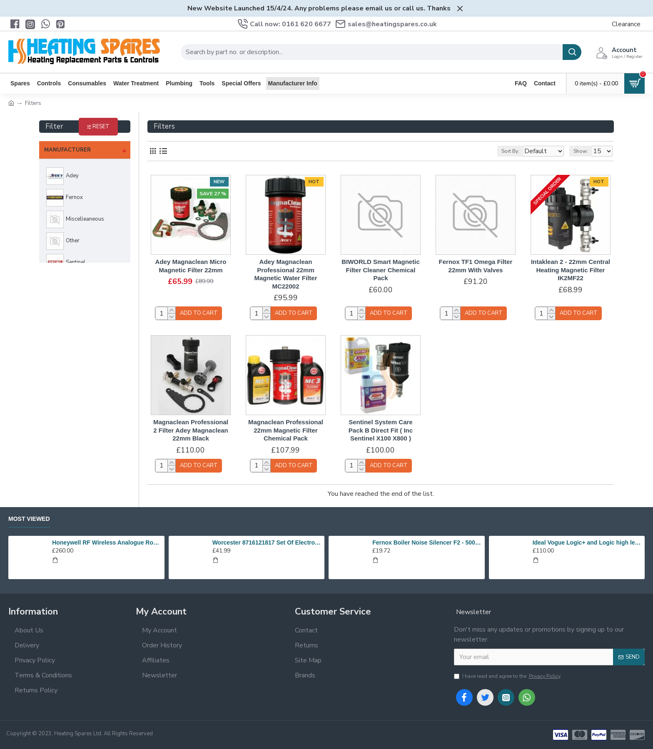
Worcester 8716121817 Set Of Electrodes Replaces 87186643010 (267, 542)
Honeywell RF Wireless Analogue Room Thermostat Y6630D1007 (106, 542)
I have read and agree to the (508, 676)
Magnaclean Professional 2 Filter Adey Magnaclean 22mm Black (190, 430)
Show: (584, 151)
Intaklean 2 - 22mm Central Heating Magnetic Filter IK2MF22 (570, 269)
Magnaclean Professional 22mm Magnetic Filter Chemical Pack (285, 430)
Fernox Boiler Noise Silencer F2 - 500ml (426, 542)
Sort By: (504, 151)
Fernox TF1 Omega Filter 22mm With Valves (476, 266)
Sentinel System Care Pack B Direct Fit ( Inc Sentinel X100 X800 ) (381, 430)
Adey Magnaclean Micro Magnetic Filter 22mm (191, 266)
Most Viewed (29, 518)
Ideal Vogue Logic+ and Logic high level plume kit (587, 542)
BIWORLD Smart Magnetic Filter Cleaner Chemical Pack (380, 269)
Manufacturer (67, 150)
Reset (101, 126)
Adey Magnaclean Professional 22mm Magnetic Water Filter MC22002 (285, 274)
